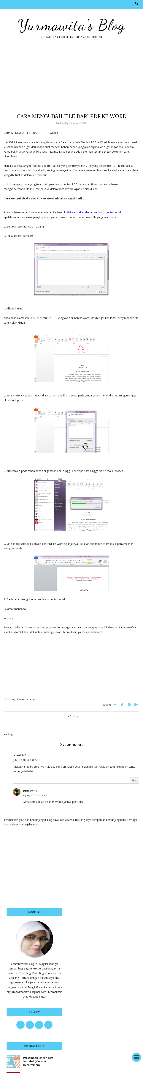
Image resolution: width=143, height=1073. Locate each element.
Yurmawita (30, 790)
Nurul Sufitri (21, 755)
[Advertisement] (71, 75)
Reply (135, 780)
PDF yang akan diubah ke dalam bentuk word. (93, 212)
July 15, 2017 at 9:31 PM (25, 760)
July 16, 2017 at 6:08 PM (35, 795)
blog (76, 716)
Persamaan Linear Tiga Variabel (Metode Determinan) (38, 1061)
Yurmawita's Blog (71, 25)
